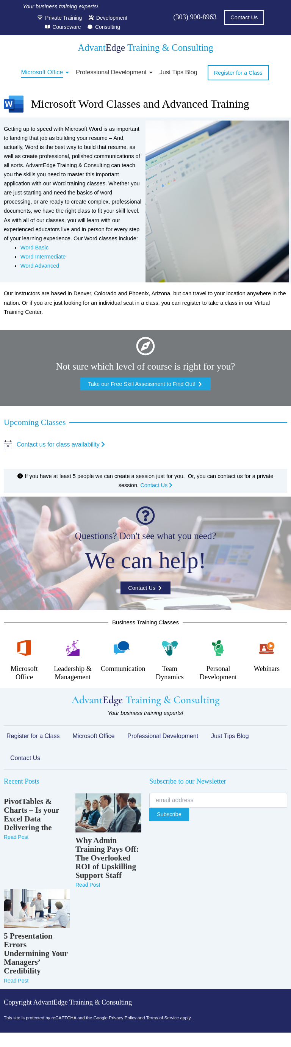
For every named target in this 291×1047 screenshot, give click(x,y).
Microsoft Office (43, 72)
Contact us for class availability (61, 444)
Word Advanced (39, 266)
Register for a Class (33, 736)
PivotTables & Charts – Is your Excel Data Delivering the (31, 814)
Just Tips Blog (178, 72)
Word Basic (34, 248)
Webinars (267, 668)
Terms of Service (162, 1017)
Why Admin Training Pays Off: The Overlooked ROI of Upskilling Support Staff (107, 858)
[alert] (145, 444)
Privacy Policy (122, 1017)
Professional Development (112, 72)
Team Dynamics (170, 673)
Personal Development (218, 673)
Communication (123, 668)
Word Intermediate (43, 257)
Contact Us (156, 485)
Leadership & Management (73, 673)
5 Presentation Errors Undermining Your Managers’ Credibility (36, 953)
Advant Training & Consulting (145, 47)
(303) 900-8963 (194, 17)
